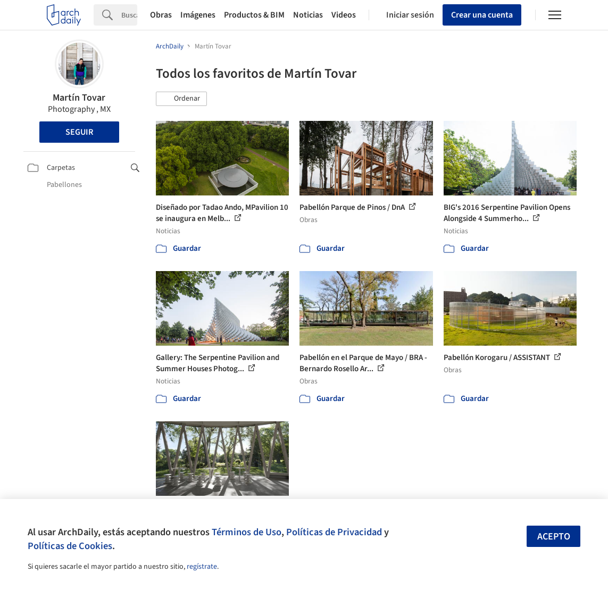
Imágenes (197, 15)
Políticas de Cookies (70, 546)
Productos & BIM (254, 15)
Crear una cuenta (482, 15)
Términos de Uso (246, 532)
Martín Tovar (79, 97)
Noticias (308, 15)
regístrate (202, 566)
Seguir (79, 132)
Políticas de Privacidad (334, 532)
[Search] (129, 15)
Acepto (553, 536)
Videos (343, 15)
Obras (161, 15)
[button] (181, 99)
